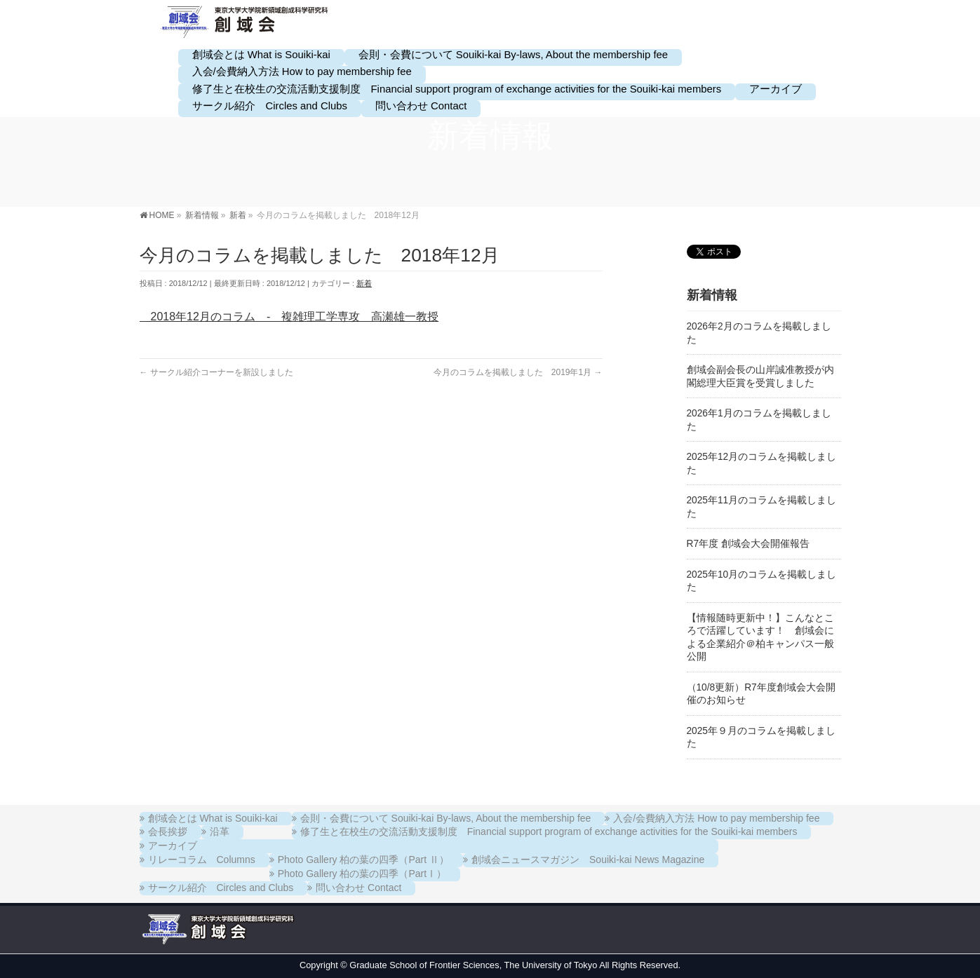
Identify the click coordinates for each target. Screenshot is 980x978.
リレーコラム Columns (201, 859)
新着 (364, 283)
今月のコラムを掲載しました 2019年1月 (518, 372)
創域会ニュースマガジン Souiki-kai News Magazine (587, 859)
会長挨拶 (167, 831)
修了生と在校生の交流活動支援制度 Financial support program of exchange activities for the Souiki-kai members (549, 831)
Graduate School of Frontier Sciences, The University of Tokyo (473, 965)
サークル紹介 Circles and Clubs (221, 887)
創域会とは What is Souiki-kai (213, 818)
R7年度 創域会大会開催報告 (748, 543)
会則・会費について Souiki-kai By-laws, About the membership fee (445, 818)
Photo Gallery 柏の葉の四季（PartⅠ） (362, 873)
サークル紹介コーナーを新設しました (216, 372)
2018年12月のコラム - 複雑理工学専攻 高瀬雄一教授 (289, 316)
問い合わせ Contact (358, 887)
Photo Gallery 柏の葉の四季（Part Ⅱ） (363, 859)
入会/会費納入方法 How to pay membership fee (716, 818)
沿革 (219, 831)
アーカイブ (172, 845)
